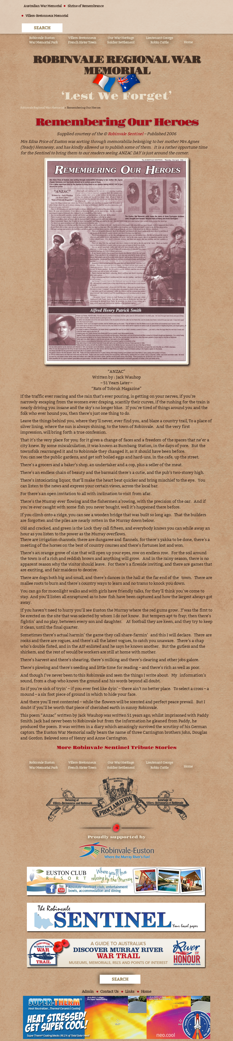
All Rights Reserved (50, 1031)
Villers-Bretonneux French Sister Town (82, 28)
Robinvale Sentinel (125, 122)
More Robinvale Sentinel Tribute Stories (116, 736)
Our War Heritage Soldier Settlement (121, 28)
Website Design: (130, 1031)
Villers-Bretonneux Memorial (46, 16)
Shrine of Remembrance (85, 6)
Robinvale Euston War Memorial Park (43, 28)
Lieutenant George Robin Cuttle (159, 28)
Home (188, 30)
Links (129, 981)
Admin (87, 981)
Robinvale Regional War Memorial (42, 96)
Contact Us (109, 981)
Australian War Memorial (42, 6)
